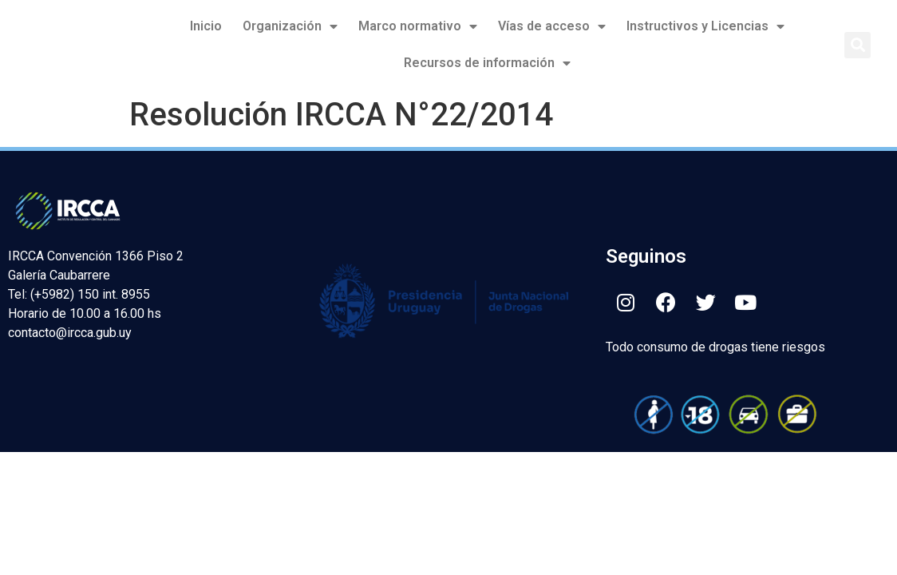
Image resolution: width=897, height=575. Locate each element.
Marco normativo (417, 26)
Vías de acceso (552, 26)
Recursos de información (487, 63)
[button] (857, 45)
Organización (290, 26)
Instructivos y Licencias (705, 26)
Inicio (206, 26)
